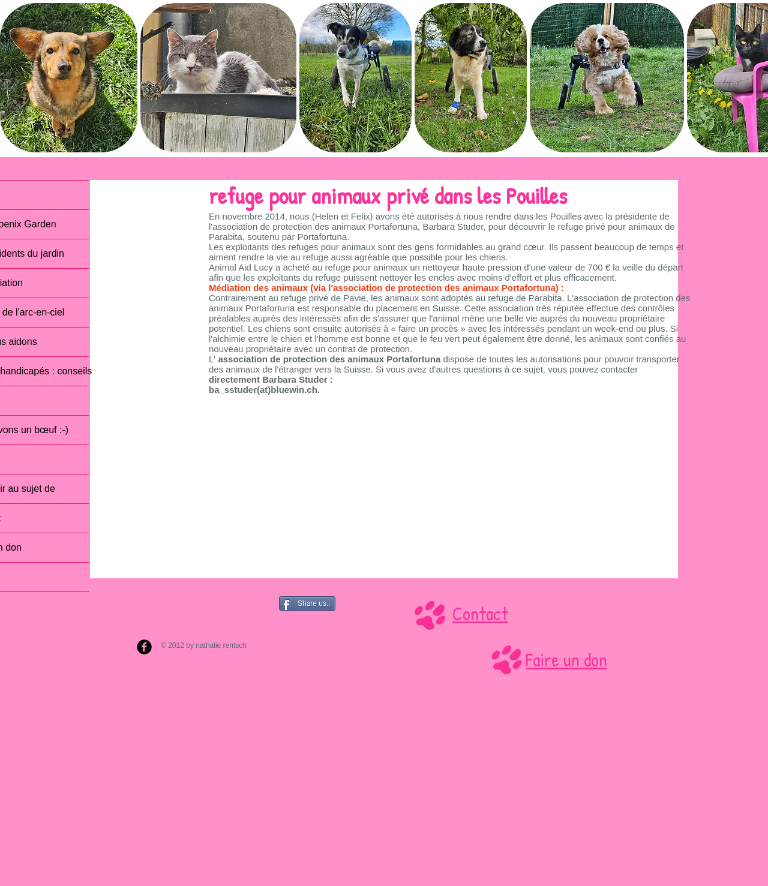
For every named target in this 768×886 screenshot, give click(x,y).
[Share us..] (307, 603)
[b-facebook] (144, 646)
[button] (68, 77)
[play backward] (15, 77)
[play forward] (753, 77)
